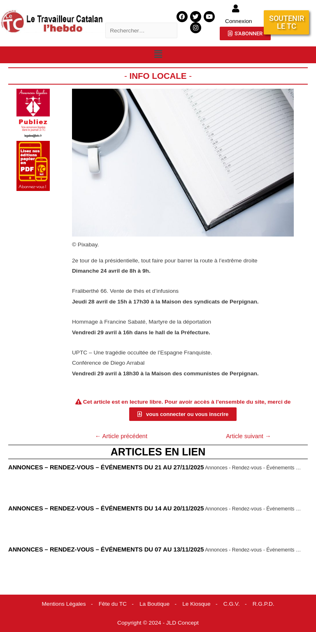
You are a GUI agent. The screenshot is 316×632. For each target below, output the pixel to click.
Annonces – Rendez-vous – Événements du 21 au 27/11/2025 (106, 467)
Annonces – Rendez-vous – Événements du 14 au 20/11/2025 (106, 508)
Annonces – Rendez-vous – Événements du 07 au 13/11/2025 (106, 549)
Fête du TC (113, 604)
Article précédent (121, 436)
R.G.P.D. (263, 604)
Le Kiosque (196, 604)
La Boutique (154, 604)
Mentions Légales (64, 604)
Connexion (238, 21)
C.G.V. (231, 604)
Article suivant (248, 436)
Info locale (157, 75)
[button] (158, 54)
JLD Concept (182, 623)
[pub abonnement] (33, 166)
